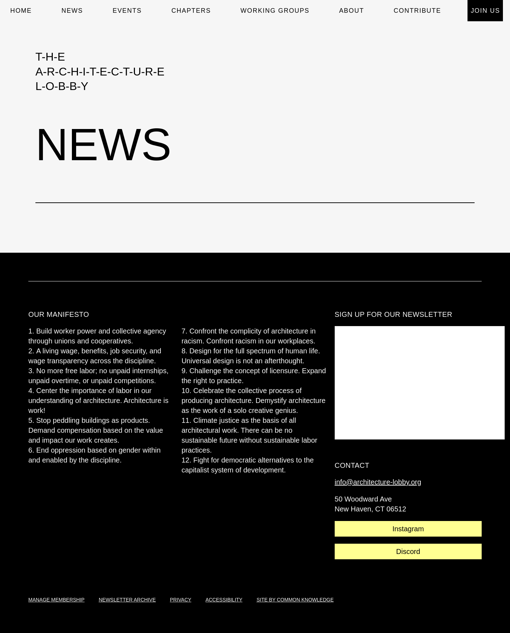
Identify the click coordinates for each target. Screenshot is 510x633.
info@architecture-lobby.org (378, 482)
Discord (408, 551)
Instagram (408, 529)
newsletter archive (127, 600)
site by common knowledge (295, 600)
